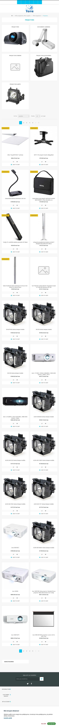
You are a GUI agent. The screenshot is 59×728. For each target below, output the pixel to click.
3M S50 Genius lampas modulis (44, 329)
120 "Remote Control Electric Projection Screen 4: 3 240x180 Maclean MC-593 (44, 286)
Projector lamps (15, 84)
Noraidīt (43, 723)
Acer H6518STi (15, 547)
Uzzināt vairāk (8, 718)
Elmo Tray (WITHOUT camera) (15, 155)
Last (39, 122)
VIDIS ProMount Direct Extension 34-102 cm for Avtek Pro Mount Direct (15, 286)
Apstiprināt (51, 723)
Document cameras (43, 27)
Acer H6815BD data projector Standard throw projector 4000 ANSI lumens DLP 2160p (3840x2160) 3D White (43, 592)
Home (12, 15)
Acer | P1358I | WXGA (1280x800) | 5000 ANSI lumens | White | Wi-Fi (44, 373)
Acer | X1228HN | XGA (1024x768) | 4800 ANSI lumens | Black (15, 417)
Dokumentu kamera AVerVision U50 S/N (15, 198)
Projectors (15, 27)
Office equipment (37, 15)
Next (35, 122)
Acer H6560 (15, 591)
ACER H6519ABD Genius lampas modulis (43, 547)
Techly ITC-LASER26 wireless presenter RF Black (15, 242)
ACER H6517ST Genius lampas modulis (44, 504)
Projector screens (15, 55)
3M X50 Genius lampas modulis (15, 373)
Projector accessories (43, 55)
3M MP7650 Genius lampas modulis (15, 329)
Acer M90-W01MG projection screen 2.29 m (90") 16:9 (44, 635)
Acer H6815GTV (15, 635)
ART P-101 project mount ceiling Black (44, 155)
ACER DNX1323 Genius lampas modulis (15, 460)
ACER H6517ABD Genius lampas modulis (43, 460)
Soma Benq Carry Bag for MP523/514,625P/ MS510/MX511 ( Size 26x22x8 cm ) (43, 199)
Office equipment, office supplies (23, 15)
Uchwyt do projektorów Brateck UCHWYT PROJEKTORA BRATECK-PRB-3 (43, 242)
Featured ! (5, 128)
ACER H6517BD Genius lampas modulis (15, 504)
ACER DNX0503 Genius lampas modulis (44, 416)
